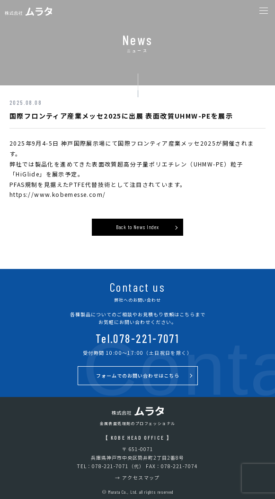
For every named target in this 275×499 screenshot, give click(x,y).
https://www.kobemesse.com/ (57, 194)
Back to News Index (138, 227)
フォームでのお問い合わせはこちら (137, 375)
